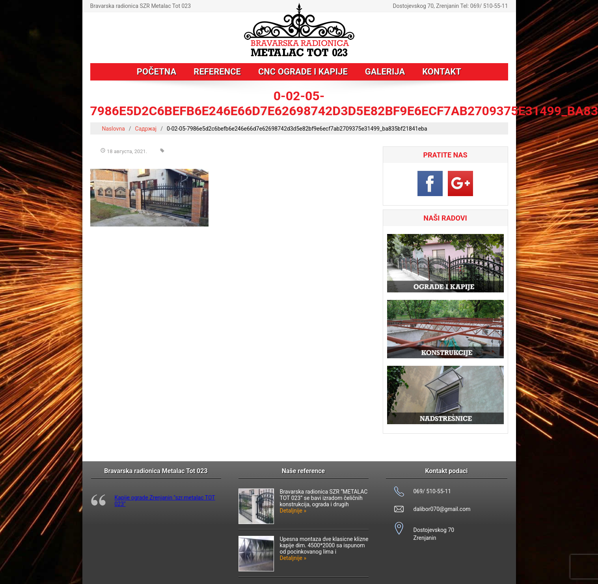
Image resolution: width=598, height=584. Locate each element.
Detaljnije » (293, 510)
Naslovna (113, 128)
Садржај (146, 128)
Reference (217, 72)
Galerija (385, 72)
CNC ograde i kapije (303, 72)
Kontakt (441, 72)
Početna (156, 72)
